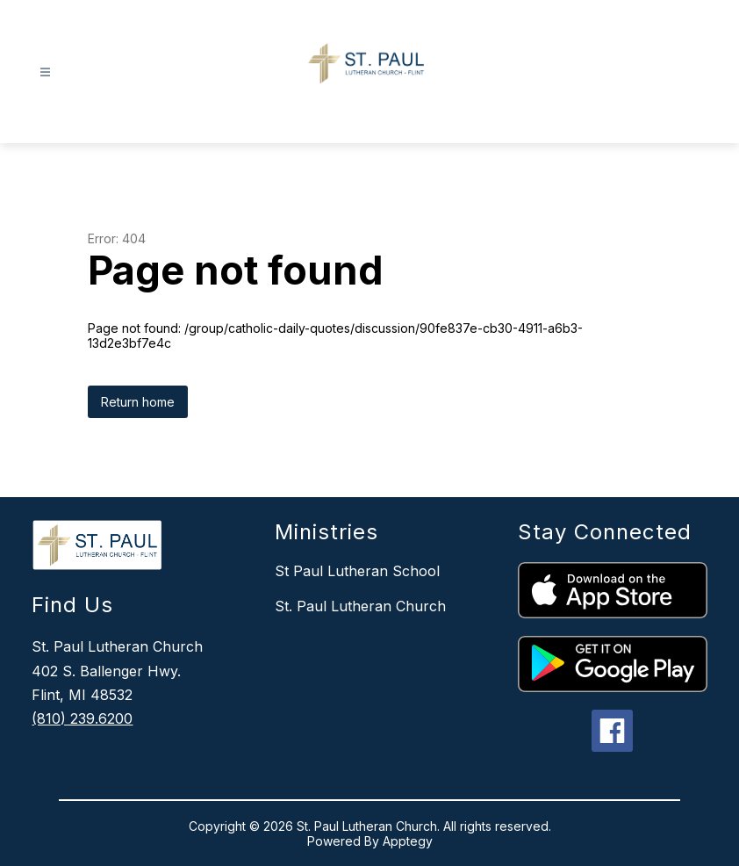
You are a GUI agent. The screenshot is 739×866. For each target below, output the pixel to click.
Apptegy (408, 841)
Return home (138, 401)
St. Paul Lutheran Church (360, 606)
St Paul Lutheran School (357, 571)
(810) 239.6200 (82, 718)
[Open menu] (45, 72)
